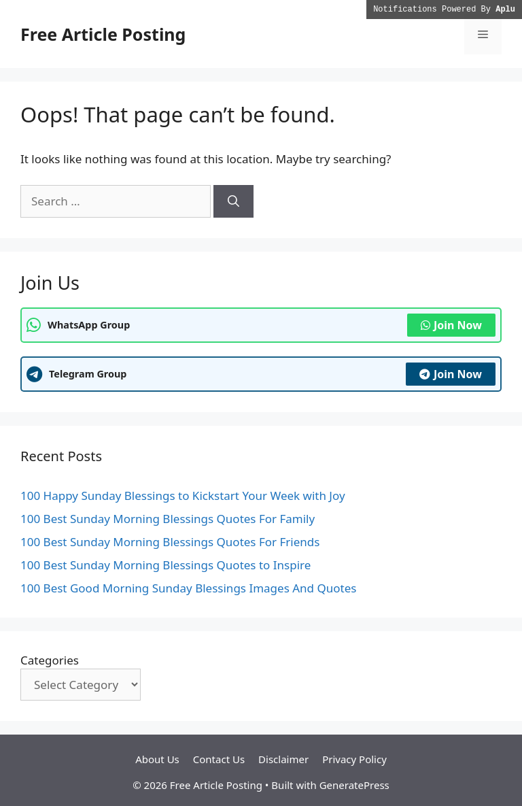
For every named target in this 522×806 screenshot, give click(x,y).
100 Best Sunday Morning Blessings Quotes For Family (167, 518)
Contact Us (219, 759)
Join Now (451, 325)
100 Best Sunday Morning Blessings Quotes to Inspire (165, 565)
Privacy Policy (354, 759)
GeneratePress (354, 785)
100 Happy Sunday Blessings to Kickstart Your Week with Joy (182, 495)
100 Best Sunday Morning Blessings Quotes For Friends (169, 542)
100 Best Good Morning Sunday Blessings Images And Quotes (188, 588)
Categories (49, 660)
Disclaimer (283, 759)
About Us (157, 759)
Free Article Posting (103, 34)
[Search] (233, 201)
